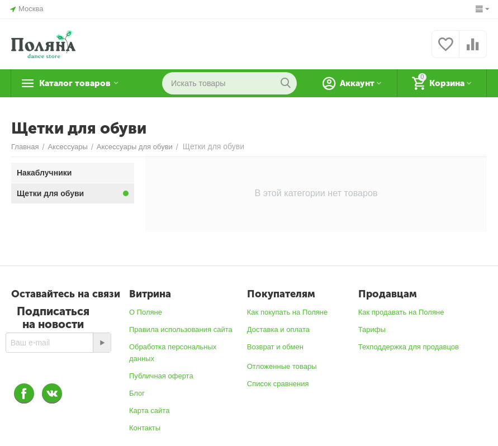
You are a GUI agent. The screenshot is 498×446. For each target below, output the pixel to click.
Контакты (144, 428)
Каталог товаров (81, 83)
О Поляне (145, 312)
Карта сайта (149, 410)
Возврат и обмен (275, 347)
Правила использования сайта (181, 329)
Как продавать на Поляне (401, 312)
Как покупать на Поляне (287, 312)
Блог (137, 393)
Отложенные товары (282, 366)
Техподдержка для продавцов (408, 347)
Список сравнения (278, 383)
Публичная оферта (161, 376)
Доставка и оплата (278, 329)
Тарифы (372, 329)
